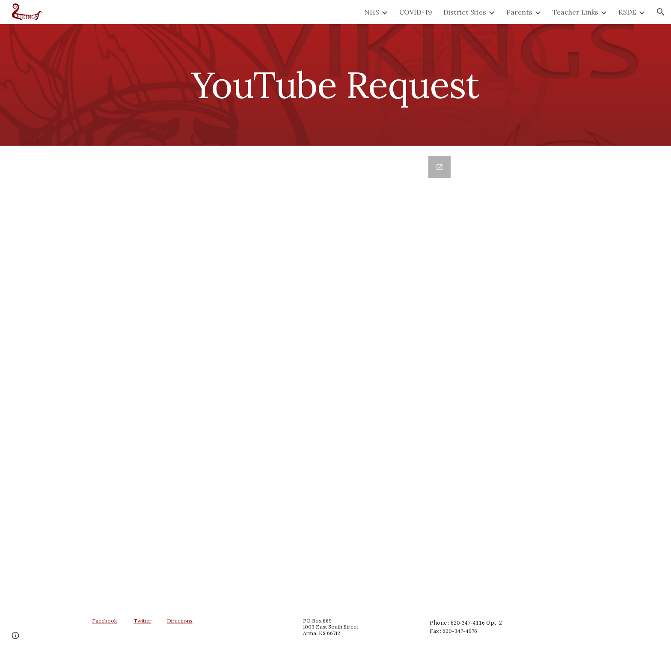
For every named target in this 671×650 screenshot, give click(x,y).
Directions (180, 620)
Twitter (142, 620)
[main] (335, 84)
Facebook (104, 620)
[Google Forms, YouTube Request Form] (335, 375)
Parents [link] (519, 12)
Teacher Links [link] (575, 12)
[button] (660, 12)
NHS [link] (371, 12)
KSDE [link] (627, 12)
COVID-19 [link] (415, 12)
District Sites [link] (464, 12)
